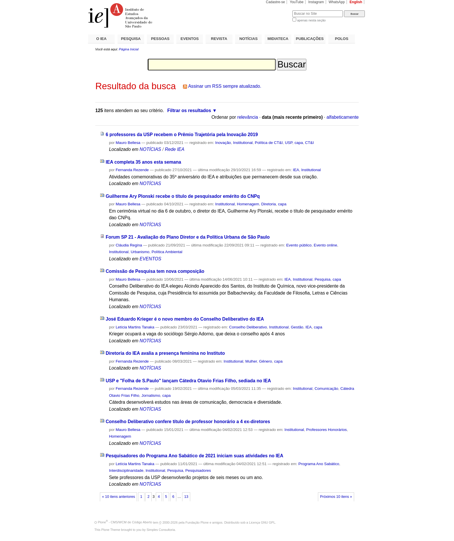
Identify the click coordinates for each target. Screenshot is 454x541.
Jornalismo (151, 395)
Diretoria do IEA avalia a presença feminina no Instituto (165, 353)
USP (288, 142)
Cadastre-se (275, 2)
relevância (247, 117)
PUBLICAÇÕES (310, 38)
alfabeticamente (343, 117)
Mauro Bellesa (128, 142)
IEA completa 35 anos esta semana (143, 162)
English (355, 2)
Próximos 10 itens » (336, 497)
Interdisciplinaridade (126, 470)
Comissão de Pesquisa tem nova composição (155, 271)
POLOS (341, 38)
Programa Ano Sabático (318, 464)
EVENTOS (190, 38)
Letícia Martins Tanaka (135, 327)
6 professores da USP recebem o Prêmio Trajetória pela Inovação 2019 (182, 134)
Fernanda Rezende (132, 170)
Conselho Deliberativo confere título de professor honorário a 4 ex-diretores (188, 421)
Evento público (299, 245)
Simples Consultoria (161, 529)
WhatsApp (337, 2)
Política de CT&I (269, 142)
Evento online (325, 245)
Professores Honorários (326, 429)
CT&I (309, 142)
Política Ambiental (166, 252)
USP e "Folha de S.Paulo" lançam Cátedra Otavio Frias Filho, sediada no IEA (188, 380)
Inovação (223, 142)
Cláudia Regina (129, 245)
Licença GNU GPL (262, 522)
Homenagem (248, 204)
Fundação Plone (197, 522)
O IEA (101, 38)
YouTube (297, 2)
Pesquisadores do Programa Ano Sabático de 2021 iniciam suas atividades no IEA (194, 455)
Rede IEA (174, 149)
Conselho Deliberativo (248, 327)
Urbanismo (140, 252)
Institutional (243, 142)
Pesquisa (322, 279)
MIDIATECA (278, 38)
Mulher (251, 361)
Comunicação (326, 388)
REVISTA (219, 38)
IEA (296, 170)
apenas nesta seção (311, 20)
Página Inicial (128, 49)
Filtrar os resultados (189, 110)
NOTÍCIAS (248, 38)
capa (298, 142)
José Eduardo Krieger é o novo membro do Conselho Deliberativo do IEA (185, 319)
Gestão (297, 327)
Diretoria (268, 204)
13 (186, 497)
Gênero (265, 361)
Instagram (316, 2)
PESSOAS (160, 38)
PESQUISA (131, 38)
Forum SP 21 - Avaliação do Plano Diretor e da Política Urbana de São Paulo (188, 237)
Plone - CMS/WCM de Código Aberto (125, 522)
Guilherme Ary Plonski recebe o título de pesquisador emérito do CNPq (183, 196)
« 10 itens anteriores (118, 497)
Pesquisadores (198, 470)
